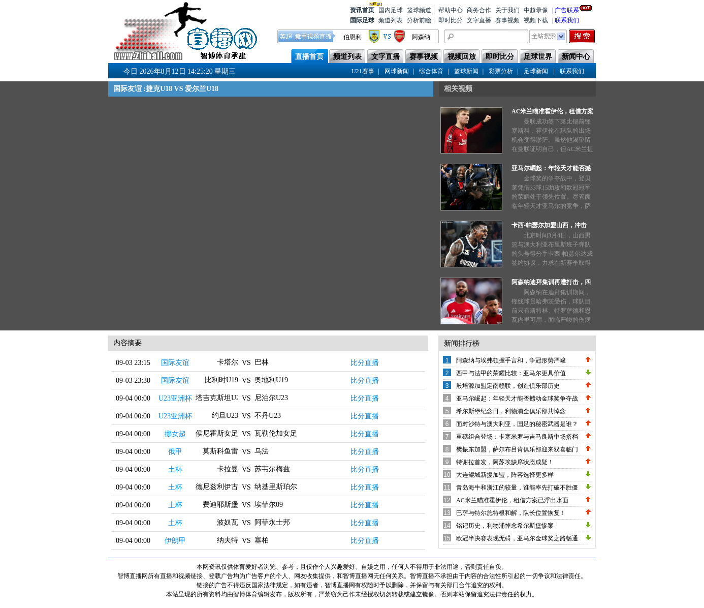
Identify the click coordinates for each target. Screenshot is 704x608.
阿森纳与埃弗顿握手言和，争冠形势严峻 (511, 360)
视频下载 (536, 20)
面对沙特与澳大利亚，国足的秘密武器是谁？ (517, 424)
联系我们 (567, 20)
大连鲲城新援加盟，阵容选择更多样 (505, 474)
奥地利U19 (271, 380)
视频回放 (461, 56)
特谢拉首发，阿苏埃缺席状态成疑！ (505, 462)
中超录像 (536, 10)
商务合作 (479, 10)
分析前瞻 (419, 20)
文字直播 (479, 20)
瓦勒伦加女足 (275, 433)
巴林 (261, 362)
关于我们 (507, 10)
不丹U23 (267, 415)
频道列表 (390, 20)
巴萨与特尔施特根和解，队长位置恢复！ (511, 512)
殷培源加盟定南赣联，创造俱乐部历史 (508, 385)
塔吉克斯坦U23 (219, 398)
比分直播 (364, 363)
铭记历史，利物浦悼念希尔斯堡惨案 (505, 525)
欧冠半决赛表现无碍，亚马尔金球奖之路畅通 (517, 538)
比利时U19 (221, 380)
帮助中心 (450, 10)
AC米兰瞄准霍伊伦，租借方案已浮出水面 (512, 500)
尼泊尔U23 (271, 398)
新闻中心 (576, 56)
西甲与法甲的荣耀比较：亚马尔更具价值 (511, 373)
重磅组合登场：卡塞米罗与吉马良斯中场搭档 (517, 436)
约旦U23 (225, 415)
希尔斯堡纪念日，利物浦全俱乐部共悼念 (511, 411)
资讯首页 (362, 9)
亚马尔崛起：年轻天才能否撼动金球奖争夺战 (517, 398)
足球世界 (538, 56)
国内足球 (390, 10)
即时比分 (450, 20)
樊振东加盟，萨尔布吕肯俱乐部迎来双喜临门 (517, 449)
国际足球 (362, 20)
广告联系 (567, 9)
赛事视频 (507, 20)
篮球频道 (419, 10)
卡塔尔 (227, 362)
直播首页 (309, 56)
